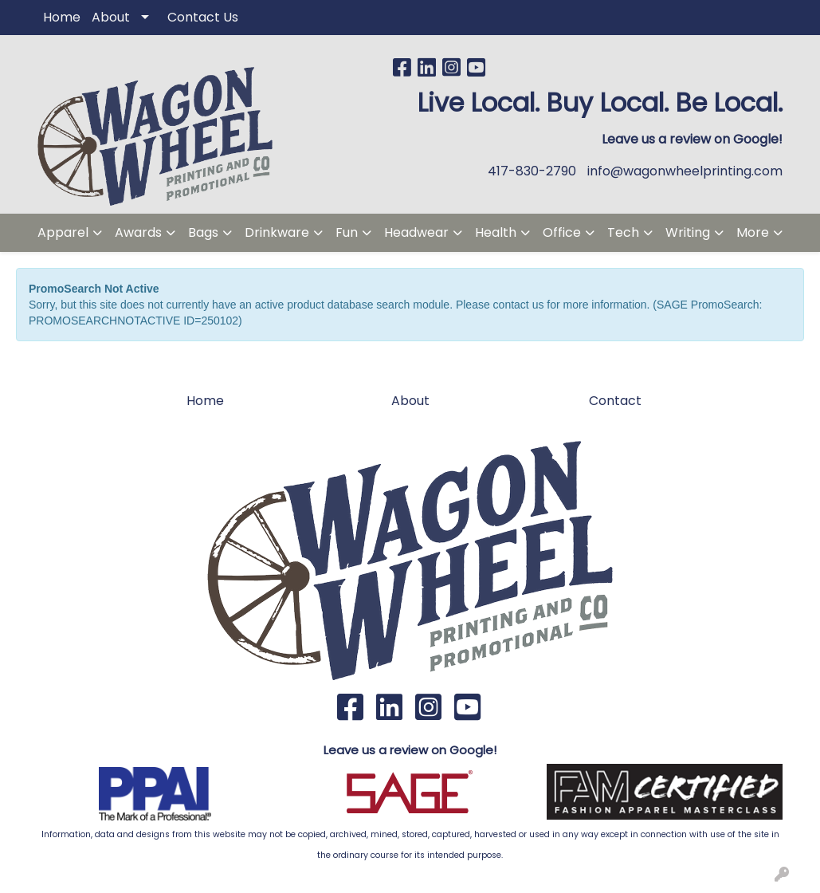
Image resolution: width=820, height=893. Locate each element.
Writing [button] (687, 232)
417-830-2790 (532, 171)
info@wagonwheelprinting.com (685, 171)
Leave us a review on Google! (410, 750)
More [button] (752, 232)
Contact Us (202, 17)
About (111, 17)
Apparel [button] (62, 232)
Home (61, 17)
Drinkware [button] (277, 232)
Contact (615, 400)
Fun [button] (346, 232)
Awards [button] (138, 232)
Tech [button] (623, 232)
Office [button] (562, 232)
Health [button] (495, 232)
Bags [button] (203, 232)
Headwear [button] (416, 232)
